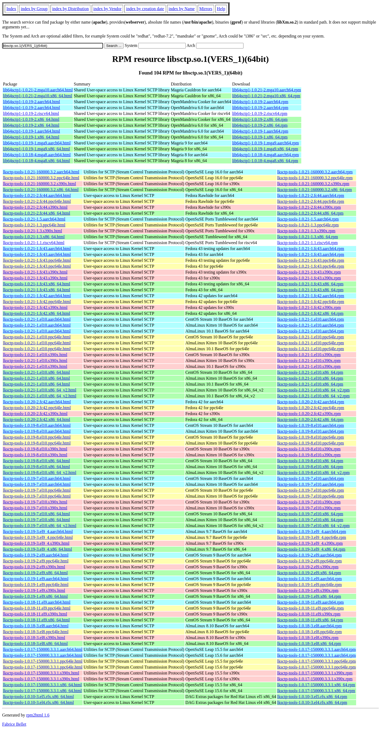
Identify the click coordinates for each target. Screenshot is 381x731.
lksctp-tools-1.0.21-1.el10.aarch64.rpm (310, 319)
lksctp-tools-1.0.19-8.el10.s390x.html (35, 449)
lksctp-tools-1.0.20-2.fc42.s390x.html (35, 413)
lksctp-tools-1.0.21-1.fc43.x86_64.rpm (310, 284)
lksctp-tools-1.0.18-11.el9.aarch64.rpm (310, 602)
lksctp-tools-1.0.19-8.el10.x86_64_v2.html (39, 472)
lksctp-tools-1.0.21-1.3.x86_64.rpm (307, 236)
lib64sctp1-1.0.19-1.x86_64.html (31, 137)
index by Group (34, 8)
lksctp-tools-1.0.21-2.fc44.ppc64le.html (37, 201)
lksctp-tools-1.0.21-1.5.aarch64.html (34, 219)
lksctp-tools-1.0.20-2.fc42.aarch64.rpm (310, 402)
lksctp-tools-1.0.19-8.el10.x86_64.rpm (310, 460)
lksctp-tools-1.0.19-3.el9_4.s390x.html (36, 543)
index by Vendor (107, 8)
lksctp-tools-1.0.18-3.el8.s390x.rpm (307, 637)
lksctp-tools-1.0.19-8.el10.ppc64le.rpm (310, 437)
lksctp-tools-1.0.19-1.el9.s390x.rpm (307, 590)
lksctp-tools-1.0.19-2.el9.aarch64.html (35, 555)
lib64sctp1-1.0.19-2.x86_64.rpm (260, 119)
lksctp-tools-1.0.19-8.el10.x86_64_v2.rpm (313, 472)
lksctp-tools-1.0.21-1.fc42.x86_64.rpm (310, 313)
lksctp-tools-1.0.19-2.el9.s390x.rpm (307, 567)
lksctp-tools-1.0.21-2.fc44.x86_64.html (36, 213)
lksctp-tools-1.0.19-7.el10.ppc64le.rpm (310, 490)
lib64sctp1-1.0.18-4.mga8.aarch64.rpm (265, 154)
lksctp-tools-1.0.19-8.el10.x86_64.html (36, 460)
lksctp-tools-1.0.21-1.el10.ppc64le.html (37, 337)
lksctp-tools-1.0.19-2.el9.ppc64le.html (35, 561)
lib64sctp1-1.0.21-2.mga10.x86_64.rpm (266, 96)
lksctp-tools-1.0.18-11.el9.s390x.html (35, 614)
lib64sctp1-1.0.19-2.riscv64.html (31, 113)
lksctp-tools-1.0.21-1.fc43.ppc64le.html (37, 260)
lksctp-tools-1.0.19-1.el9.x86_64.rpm (309, 596)
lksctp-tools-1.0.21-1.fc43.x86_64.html (36, 284)
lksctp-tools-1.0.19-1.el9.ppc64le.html (35, 584)
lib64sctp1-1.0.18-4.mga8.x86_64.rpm (265, 160)
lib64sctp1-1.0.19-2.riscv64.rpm (259, 113)
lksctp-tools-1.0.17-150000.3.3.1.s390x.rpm (314, 673)
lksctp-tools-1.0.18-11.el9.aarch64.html (36, 602)
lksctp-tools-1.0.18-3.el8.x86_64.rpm (309, 643)
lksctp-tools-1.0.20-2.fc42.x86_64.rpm (310, 419)
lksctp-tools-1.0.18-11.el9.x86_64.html (36, 620)
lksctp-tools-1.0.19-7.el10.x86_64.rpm (310, 514)
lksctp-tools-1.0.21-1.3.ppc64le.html (34, 225)
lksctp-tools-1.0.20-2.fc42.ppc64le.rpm (310, 407)
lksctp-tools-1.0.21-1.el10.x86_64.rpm (310, 372)
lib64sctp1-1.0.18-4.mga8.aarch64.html (37, 154)
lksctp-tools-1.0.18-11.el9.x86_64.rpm (310, 620)
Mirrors (205, 8)
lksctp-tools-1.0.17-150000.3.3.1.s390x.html (41, 673)
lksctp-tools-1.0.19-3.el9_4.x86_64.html (37, 549)
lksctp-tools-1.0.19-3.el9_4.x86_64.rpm (311, 549)
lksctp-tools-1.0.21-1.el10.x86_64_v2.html (39, 390)
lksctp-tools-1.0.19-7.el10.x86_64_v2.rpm (313, 525)
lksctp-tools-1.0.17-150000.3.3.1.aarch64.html (42, 649)
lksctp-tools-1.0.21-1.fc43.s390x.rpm (309, 272)
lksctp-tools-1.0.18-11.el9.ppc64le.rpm (310, 608)
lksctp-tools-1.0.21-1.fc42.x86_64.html (36, 313)
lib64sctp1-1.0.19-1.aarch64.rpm (260, 131)
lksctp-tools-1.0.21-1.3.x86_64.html (34, 236)
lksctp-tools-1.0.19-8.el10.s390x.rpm (309, 449)
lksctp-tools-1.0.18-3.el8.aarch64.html (35, 626)
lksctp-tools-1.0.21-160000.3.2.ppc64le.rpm (315, 178)
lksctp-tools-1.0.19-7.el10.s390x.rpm (309, 502)
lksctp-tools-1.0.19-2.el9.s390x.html (34, 567)
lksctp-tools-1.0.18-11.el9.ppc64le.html (36, 608)
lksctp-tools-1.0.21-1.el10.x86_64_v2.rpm (313, 390)
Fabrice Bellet (14, 724)
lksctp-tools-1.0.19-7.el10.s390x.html (35, 502)
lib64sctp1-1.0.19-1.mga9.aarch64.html (37, 143)
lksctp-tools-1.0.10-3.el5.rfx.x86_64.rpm (312, 696)
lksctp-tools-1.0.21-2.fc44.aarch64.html (37, 195)
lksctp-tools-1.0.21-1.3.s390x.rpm (306, 231)
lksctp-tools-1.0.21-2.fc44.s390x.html (35, 207)
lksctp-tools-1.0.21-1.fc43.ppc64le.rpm (310, 260)
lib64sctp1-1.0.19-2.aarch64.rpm (260, 101)
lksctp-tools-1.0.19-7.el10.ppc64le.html (37, 490)
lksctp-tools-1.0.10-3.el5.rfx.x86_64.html (38, 696)
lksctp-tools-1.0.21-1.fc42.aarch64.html (37, 295)
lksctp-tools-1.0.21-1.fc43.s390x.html (35, 272)
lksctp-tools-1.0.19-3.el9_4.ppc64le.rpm (311, 537)
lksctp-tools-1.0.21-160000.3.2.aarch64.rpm (315, 172)
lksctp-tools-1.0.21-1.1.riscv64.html (33, 242)
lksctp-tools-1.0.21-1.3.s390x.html (32, 231)
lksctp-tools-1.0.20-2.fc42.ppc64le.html (37, 407)
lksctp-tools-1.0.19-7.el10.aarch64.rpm (310, 478)
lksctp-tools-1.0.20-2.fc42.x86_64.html (36, 419)
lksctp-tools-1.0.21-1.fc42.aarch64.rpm (310, 295)
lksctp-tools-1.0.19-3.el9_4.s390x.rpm (310, 543)
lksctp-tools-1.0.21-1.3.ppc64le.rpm (308, 225)
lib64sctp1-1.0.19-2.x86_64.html (31, 119)
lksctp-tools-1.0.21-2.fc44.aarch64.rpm (310, 195)
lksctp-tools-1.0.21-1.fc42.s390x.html (35, 307)
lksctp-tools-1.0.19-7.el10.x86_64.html (36, 514)
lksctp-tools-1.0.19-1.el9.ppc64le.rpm (309, 584)
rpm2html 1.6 (37, 715)
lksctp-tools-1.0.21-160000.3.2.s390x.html (39, 183)
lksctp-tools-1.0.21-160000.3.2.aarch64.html (41, 172)
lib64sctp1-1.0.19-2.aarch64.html (31, 101)
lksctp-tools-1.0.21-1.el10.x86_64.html (36, 372)
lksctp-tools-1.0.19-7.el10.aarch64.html (37, 478)
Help (221, 8)
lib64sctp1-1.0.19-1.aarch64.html (31, 131)
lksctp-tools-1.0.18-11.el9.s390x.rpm (308, 614)
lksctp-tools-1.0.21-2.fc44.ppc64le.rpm (310, 201)
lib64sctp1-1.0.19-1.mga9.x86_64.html (36, 149)
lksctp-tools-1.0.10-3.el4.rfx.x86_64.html (38, 702)
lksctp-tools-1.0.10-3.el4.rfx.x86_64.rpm (312, 702)
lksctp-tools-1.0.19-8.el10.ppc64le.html (37, 437)
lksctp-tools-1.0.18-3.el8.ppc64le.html (35, 631)
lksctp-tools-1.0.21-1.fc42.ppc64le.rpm (310, 301)
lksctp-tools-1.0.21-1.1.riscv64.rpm (307, 242)
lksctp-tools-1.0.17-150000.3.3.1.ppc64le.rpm (316, 661)
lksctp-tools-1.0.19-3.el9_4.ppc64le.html (38, 537)
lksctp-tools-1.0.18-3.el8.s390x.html (34, 637)
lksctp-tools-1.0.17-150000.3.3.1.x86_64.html (42, 684)
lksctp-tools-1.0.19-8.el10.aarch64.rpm (310, 425)
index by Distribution (70, 8)
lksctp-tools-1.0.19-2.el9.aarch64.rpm (309, 555)
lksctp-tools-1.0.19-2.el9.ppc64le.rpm (309, 561)
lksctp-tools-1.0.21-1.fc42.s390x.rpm (309, 307)
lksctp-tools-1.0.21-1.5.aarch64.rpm (308, 219)
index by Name (182, 8)
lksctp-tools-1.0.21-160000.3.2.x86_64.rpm (314, 189)
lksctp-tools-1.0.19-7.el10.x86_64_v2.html (39, 525)
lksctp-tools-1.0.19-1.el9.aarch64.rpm (309, 578)
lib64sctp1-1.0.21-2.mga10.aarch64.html (38, 90)
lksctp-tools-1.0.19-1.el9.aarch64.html (35, 578)
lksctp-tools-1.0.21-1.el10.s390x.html (35, 354)
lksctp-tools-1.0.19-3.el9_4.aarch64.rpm (311, 531)
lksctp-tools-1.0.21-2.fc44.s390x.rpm (309, 207)
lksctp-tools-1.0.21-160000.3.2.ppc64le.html (41, 178)
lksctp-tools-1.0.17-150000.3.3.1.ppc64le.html (42, 661)
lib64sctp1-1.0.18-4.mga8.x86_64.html (36, 160)
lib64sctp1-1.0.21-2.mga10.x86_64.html (37, 96)
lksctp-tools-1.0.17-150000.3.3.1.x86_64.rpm (316, 684)
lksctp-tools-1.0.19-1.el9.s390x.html (34, 590)
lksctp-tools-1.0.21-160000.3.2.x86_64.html (41, 189)
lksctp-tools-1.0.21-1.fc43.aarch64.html (37, 248)
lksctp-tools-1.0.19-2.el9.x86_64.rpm (309, 572)
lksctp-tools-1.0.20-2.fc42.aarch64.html (37, 402)
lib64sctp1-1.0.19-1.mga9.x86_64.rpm (265, 149)
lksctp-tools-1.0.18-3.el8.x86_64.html (35, 643)
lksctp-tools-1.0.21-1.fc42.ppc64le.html (37, 301)
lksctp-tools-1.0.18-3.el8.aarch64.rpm (309, 626)
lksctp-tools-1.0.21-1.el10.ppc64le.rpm (310, 337)
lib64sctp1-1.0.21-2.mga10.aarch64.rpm (266, 90)
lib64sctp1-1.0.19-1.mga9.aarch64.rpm (265, 143)
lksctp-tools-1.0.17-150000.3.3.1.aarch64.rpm (316, 649)
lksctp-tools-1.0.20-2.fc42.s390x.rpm (309, 413)
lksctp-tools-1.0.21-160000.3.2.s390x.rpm (313, 183)
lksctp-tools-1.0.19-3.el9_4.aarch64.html (38, 531)
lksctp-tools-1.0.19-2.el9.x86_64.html (35, 572)
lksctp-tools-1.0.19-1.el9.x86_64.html (35, 596)
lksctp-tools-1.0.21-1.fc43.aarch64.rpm (310, 248)
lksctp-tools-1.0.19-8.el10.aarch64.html (37, 425)
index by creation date (145, 8)
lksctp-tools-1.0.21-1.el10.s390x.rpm (309, 354)
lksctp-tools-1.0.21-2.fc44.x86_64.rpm (310, 213)
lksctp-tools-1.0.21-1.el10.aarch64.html (37, 319)
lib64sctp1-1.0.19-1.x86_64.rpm (260, 137)
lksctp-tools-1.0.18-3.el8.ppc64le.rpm (309, 631)
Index (11, 8)
